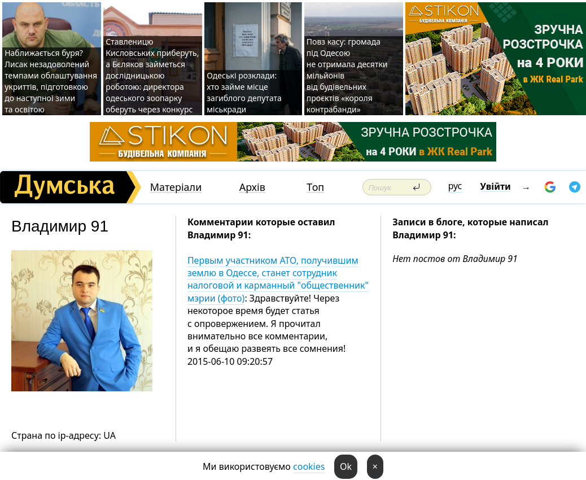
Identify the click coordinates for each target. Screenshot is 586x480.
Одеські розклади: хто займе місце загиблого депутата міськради (244, 92)
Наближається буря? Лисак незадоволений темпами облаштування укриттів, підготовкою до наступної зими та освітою (51, 81)
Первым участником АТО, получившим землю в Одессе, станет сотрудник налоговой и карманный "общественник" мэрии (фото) (278, 279)
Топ (315, 187)
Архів (252, 187)
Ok (346, 466)
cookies (309, 466)
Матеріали (176, 187)
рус (455, 186)
